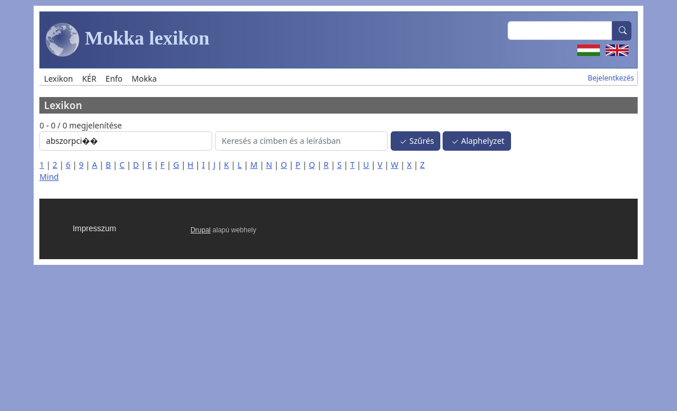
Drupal (200, 230)
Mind (49, 176)
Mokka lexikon (127, 40)
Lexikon (58, 78)
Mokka (144, 78)
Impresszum (94, 228)
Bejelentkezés (611, 78)
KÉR (89, 78)
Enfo (114, 78)
